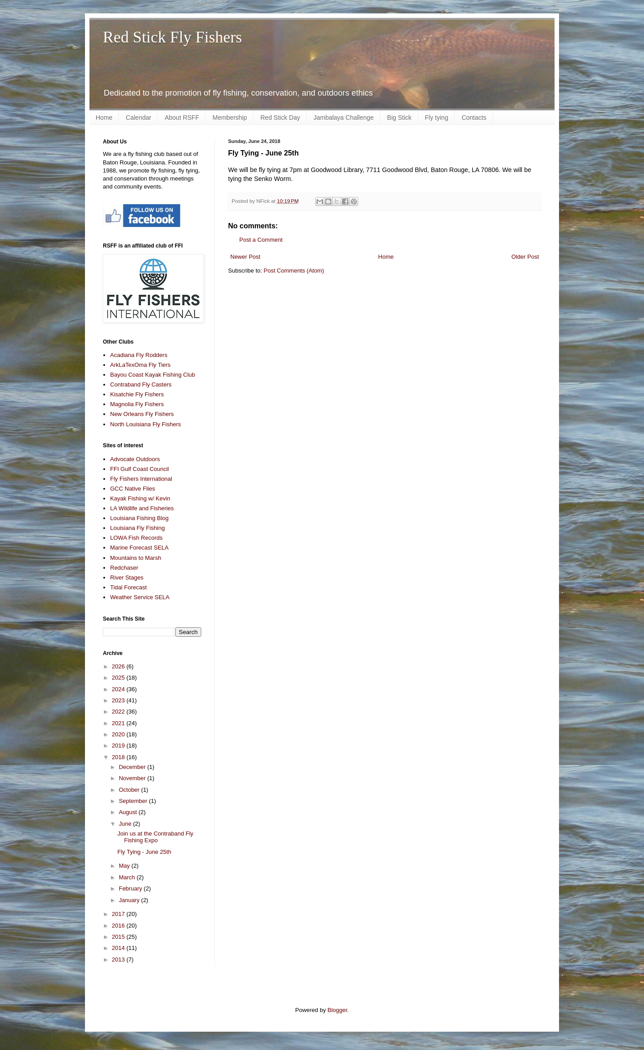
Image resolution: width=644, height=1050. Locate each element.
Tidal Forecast (128, 587)
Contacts (474, 117)
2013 (119, 959)
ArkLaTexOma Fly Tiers (140, 364)
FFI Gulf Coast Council (139, 469)
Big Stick (399, 117)
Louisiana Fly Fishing (137, 528)
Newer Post (245, 256)
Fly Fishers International (141, 478)
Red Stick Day (280, 117)
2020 (119, 734)
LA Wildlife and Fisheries (142, 508)
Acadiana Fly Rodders (138, 355)
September (134, 801)
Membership (229, 117)
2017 (119, 914)
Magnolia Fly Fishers (137, 404)
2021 (119, 723)
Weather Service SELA (139, 597)
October (130, 789)
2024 (119, 689)
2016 (119, 925)
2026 (119, 666)
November (133, 778)
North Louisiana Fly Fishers (145, 424)
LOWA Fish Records (136, 537)
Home (104, 117)
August (129, 812)
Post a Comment (261, 239)
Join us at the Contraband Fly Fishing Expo (155, 837)
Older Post (525, 256)
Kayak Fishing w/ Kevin (140, 498)
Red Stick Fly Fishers (172, 37)
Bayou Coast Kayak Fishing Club (152, 374)
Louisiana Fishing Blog (139, 518)
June (126, 823)
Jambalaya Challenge (344, 117)
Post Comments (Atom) (294, 270)
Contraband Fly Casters (140, 384)
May (125, 865)
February (131, 888)
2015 (119, 936)
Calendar (138, 117)
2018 (119, 757)
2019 (119, 745)
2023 (119, 700)
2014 (119, 948)
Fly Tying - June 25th (144, 851)
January (130, 900)
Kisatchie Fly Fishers (137, 394)
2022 (119, 711)
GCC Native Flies (132, 488)
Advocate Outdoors (135, 459)
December (133, 767)
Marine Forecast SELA (139, 547)
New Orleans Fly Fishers (142, 414)
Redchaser (124, 567)
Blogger (337, 1010)
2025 (119, 677)
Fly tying (436, 117)
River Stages (126, 577)
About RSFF (182, 117)
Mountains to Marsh (135, 557)
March (128, 877)
